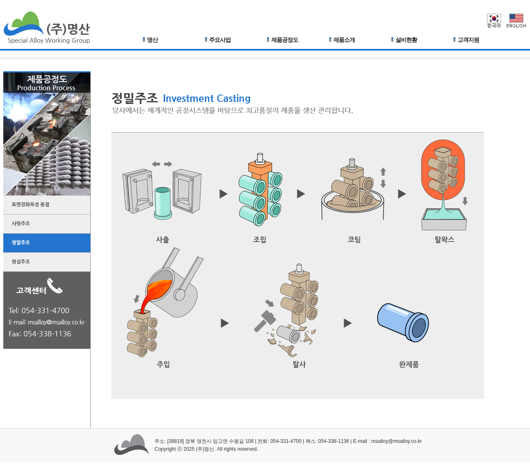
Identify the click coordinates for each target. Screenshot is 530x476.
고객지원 (466, 40)
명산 (150, 40)
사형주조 (16, 221)
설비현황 (404, 40)
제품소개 (342, 40)
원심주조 (16, 259)
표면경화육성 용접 (26, 202)
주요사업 (218, 40)
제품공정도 (282, 40)
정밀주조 (16, 240)
